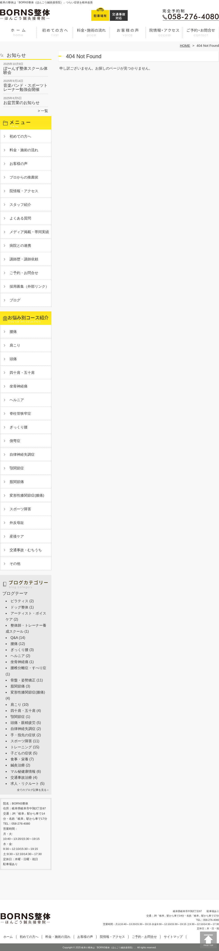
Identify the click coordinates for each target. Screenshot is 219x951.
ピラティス (19, 601)
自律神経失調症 (22, 454)
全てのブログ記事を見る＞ (33, 789)
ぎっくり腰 (18, 427)
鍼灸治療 (18, 765)
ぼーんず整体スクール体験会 (25, 70)
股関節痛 (17, 482)
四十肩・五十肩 (22, 372)
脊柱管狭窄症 (20, 413)
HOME (185, 45)
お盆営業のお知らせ (21, 102)
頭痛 (13, 359)
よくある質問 (20, 218)
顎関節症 (17, 468)
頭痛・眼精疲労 (23, 723)
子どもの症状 (21, 753)
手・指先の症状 (23, 735)
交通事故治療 (21, 777)
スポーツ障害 (20, 509)
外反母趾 (17, 523)
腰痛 (13, 332)
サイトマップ (173, 936)
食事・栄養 (19, 759)
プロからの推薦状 (24, 177)
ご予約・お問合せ (200, 34)
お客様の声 (128, 34)
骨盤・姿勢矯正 (23, 680)
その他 (15, 564)
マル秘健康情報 (23, 771)
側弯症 (15, 441)
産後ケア (17, 536)
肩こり (15, 345)
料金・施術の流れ (91, 34)
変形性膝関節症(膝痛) (27, 495)
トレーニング (21, 747)
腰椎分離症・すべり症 (28, 668)
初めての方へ (55, 34)
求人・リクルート (25, 783)
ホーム (18, 34)
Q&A (14, 638)
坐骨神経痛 (18, 386)
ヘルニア (17, 400)
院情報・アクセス (164, 34)
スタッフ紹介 (20, 204)
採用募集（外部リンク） (29, 286)
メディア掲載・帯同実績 (29, 232)
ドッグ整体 (19, 607)
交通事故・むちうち (26, 550)
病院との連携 (20, 245)
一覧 (44, 111)
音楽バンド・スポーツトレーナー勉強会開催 (25, 87)
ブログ (15, 300)
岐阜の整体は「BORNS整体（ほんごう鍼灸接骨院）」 (109, 947)
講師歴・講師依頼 (24, 259)
